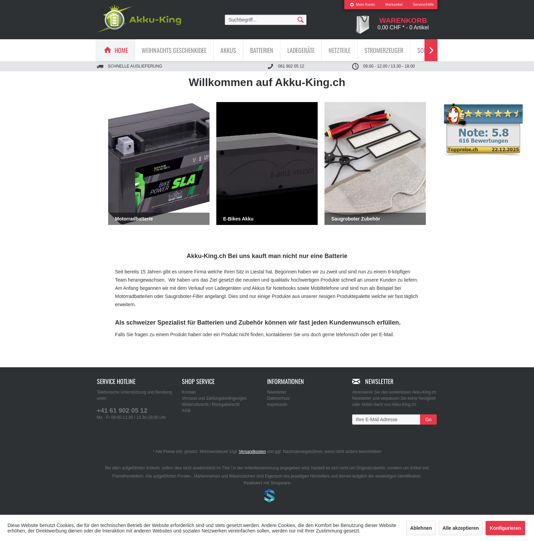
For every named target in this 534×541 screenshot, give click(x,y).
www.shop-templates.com (267, 496)
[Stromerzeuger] (384, 50)
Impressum (277, 404)
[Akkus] (228, 50)
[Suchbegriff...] (266, 20)
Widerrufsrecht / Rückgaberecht (211, 404)
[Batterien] (261, 50)
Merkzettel (394, 4)
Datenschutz (278, 398)
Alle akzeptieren (461, 528)
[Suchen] (300, 19)
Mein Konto (362, 4)
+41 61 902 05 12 (122, 410)
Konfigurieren (505, 528)
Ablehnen (421, 528)
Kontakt (189, 392)
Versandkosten (252, 451)
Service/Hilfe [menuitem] (423, 4)
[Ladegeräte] (300, 50)
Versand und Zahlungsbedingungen (214, 398)
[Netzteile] (339, 50)
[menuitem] (362, 4)
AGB (186, 410)
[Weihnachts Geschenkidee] (174, 50)
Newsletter (277, 392)
